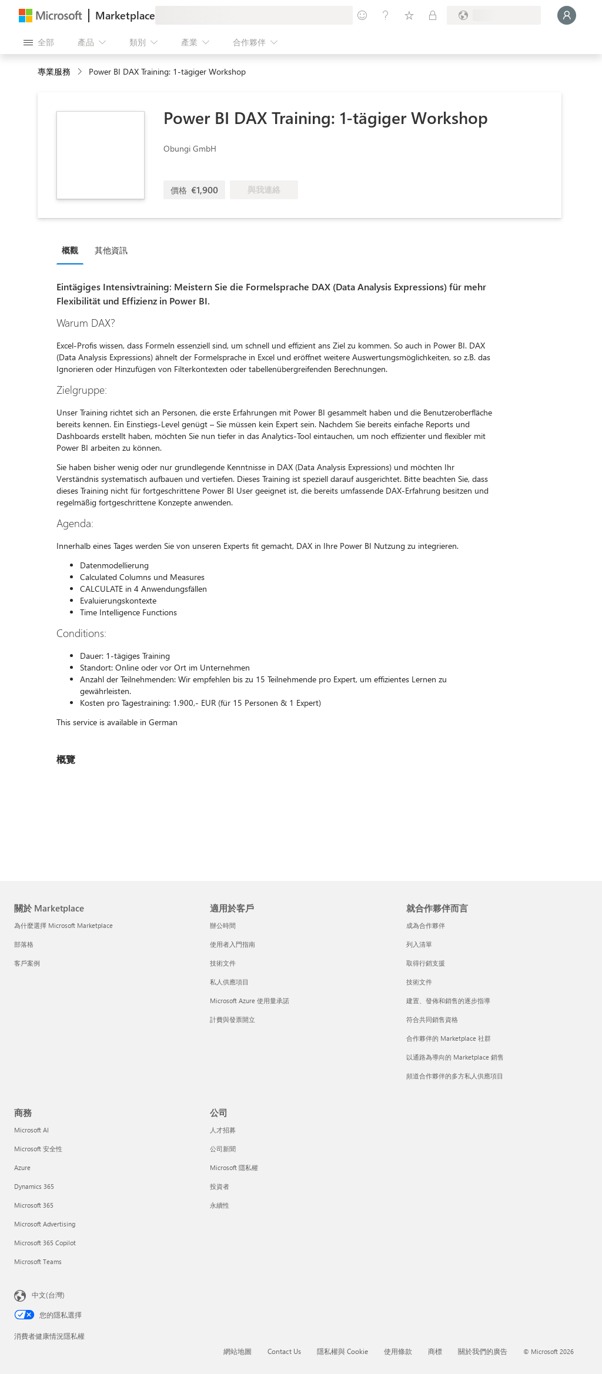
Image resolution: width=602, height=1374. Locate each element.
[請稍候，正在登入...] (566, 15)
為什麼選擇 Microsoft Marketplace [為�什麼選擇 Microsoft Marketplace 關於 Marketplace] (63, 925)
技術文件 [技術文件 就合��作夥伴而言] (419, 981)
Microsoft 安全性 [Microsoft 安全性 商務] (38, 1148)
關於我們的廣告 (482, 1351)
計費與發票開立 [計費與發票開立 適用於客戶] (232, 1019)
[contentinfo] (80, 72)
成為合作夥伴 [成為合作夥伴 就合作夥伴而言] (425, 925)
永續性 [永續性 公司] (219, 1205)
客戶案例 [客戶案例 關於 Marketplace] (27, 963)
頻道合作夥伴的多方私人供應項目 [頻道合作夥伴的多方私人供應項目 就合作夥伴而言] (454, 1075)
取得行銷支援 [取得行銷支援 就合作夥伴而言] (425, 963)
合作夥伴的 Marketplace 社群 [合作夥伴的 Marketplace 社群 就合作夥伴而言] (448, 1038)
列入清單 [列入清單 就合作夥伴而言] (419, 944)
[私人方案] (432, 15)
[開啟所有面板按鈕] (39, 42)
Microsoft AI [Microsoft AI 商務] (31, 1129)
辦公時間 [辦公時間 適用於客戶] (223, 925)
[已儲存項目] (409, 15)
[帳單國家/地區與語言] (494, 15)
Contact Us (284, 1351)
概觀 (70, 250)
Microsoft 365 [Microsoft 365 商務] (33, 1205)
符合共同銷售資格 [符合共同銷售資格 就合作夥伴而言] (432, 1019)
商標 (435, 1351)
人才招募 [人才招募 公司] (223, 1129)
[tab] (72, 250)
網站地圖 (237, 1351)
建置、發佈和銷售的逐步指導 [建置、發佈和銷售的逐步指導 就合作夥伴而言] (448, 1000)
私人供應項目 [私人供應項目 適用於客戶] (229, 981)
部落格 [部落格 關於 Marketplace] (24, 944)
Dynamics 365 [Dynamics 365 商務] (34, 1186)
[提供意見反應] (362, 15)
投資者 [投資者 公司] (219, 1186)
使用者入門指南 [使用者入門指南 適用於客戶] (232, 944)
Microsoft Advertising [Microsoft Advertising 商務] (44, 1223)
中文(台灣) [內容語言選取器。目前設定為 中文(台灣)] (48, 1294)
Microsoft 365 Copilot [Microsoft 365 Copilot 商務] (45, 1242)
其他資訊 (111, 250)
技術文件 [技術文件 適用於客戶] (223, 963)
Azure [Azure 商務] (22, 1167)
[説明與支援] (385, 15)
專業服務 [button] (54, 71)
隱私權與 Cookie (342, 1351)
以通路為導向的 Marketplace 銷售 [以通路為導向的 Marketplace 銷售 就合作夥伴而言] (455, 1057)
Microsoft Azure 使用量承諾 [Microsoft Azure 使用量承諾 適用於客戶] (249, 1000)
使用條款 (398, 1351)
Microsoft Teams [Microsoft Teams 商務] (38, 1261)
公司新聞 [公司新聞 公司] (223, 1148)
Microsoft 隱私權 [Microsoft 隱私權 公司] (234, 1167)
